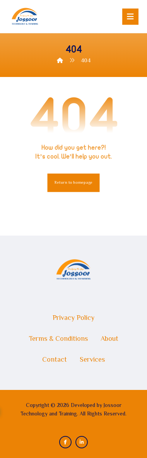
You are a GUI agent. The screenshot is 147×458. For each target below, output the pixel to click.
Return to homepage (74, 182)
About (109, 339)
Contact (54, 360)
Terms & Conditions (58, 339)
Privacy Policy (73, 318)
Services (92, 360)
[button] (130, 17)
